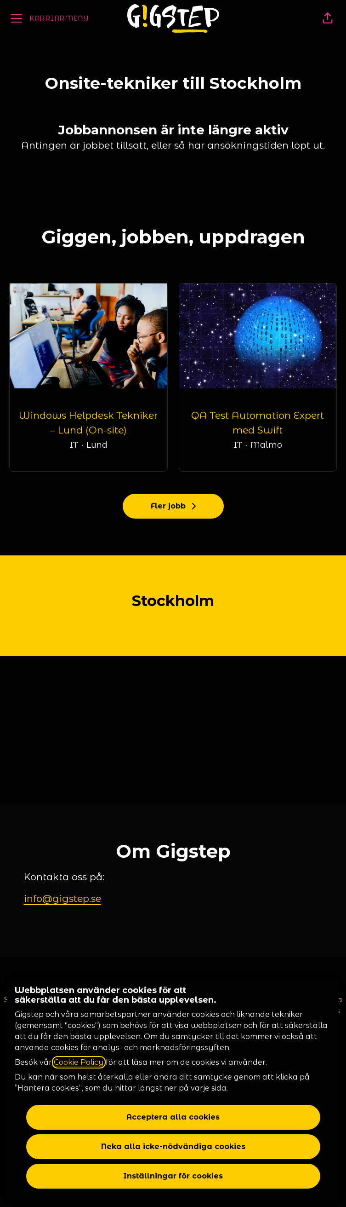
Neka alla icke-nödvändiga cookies (173, 1146)
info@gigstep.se (62, 898)
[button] (327, 18)
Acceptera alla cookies (173, 1117)
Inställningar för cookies (173, 1176)
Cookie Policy (79, 1062)
